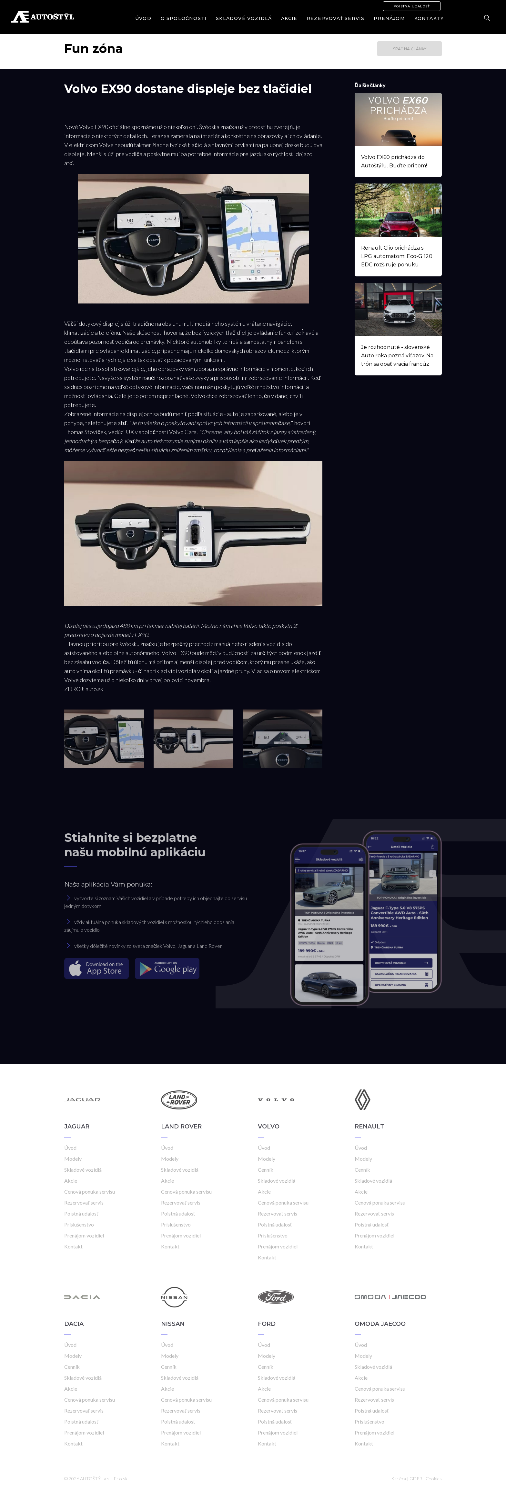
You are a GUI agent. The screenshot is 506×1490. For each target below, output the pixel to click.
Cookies (434, 1478)
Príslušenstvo (79, 1224)
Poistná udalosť (411, 6)
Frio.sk (120, 1478)
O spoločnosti (184, 18)
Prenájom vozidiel (84, 1235)
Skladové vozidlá (244, 18)
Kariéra (398, 1478)
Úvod (143, 18)
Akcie (289, 18)
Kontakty (429, 18)
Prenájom (389, 18)
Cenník (265, 1170)
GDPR (416, 1478)
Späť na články (409, 48)
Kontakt (73, 1246)
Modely (73, 1159)
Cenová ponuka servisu (89, 1191)
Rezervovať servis (335, 18)
